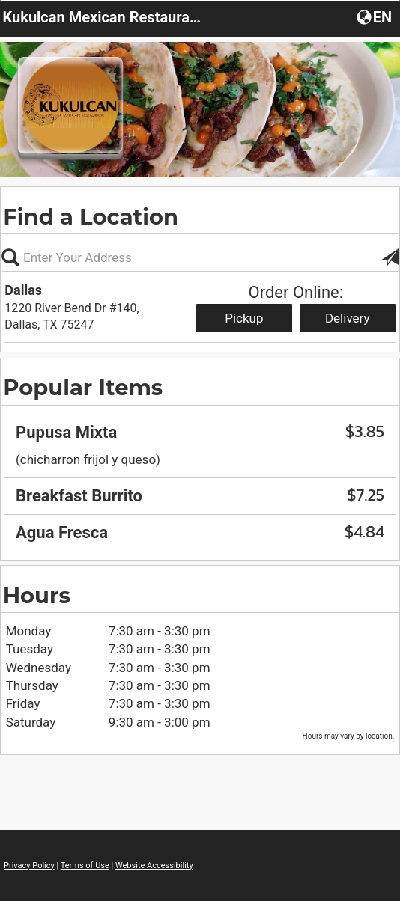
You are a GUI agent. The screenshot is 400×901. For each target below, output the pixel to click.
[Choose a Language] (375, 16)
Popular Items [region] (83, 387)
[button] (390, 257)
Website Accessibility (154, 865)
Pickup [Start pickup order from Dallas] (244, 318)
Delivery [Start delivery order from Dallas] (347, 318)
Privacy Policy (29, 865)
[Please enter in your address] (200, 257)
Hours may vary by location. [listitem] (349, 736)
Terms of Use (85, 865)
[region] (200, 468)
